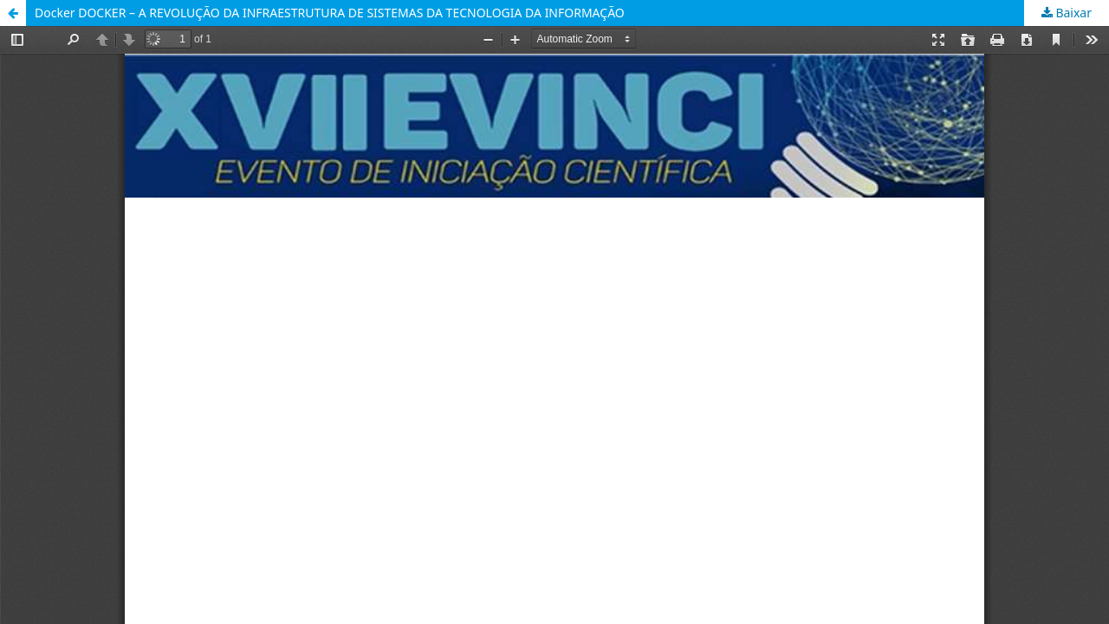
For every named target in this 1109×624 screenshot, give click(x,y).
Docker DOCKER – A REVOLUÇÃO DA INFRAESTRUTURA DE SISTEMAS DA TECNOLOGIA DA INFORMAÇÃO (330, 12)
